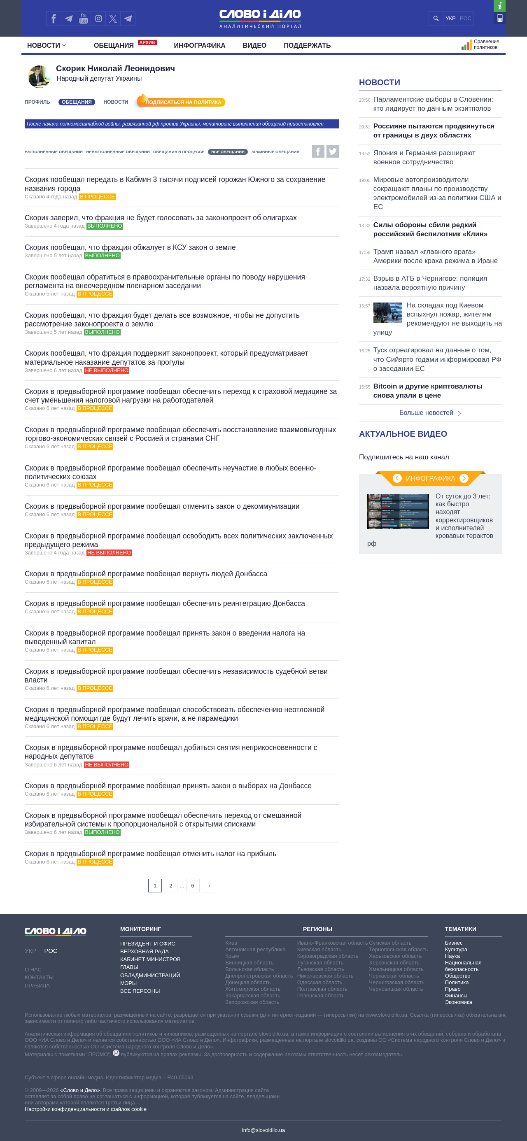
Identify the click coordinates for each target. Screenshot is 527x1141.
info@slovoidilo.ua (263, 1130)
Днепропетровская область (259, 976)
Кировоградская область (328, 956)
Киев (231, 943)
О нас (33, 969)
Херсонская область (394, 962)
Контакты (39, 977)
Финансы (456, 995)
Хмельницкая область (396, 969)
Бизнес (454, 943)
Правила (37, 986)
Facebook (318, 151)
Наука (452, 956)
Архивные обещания (275, 151)
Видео (255, 45)
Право (453, 989)
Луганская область (320, 962)
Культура (456, 949)
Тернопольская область (398, 949)
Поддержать (307, 45)
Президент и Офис (147, 944)
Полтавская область (322, 989)
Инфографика (200, 45)
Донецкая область (247, 982)
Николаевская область (325, 976)
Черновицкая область (396, 989)
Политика (457, 982)
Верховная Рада (144, 951)
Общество (458, 976)
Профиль (37, 102)
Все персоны (140, 991)
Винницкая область (249, 962)
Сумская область (390, 943)
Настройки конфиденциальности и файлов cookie (86, 1109)
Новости (46, 45)
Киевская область (319, 949)
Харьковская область (395, 956)
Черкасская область (394, 976)
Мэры (128, 983)
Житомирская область (252, 989)
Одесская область (320, 982)
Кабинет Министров (150, 959)
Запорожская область (252, 1002)
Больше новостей (430, 412)
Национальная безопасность (463, 965)
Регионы (317, 929)
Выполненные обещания (54, 151)
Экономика (458, 1002)
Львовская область (321, 969)
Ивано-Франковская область (332, 943)
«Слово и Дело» (80, 1090)
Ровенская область (321, 995)
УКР (450, 18)
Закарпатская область (252, 995)
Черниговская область (396, 982)
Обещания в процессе (179, 151)
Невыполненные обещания (117, 151)
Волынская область (249, 969)
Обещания (125, 44)
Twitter (332, 151)
